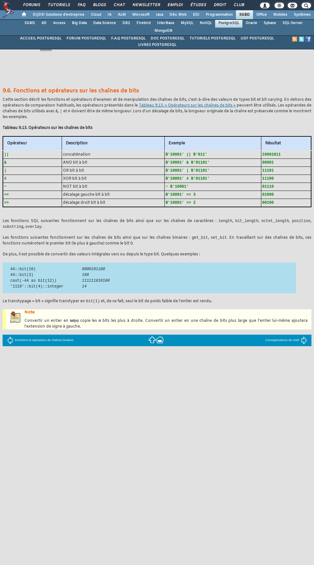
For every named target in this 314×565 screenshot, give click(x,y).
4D (44, 23)
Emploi (175, 5)
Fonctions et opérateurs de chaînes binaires (40, 344)
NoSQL (206, 23)
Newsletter (146, 5)
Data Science (104, 23)
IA (109, 15)
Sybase (270, 23)
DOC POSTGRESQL (167, 38)
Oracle (251, 23)
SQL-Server (293, 23)
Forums (31, 5)
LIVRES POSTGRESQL (157, 45)
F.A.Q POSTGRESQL (128, 38)
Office (261, 15)
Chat (119, 5)
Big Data (79, 23)
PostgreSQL (228, 23)
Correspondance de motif (286, 344)
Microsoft (140, 15)
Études (197, 5)
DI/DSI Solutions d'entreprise (58, 15)
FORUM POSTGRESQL (86, 38)
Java (159, 15)
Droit (219, 5)
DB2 (126, 23)
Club (238, 5)
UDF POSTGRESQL (257, 38)
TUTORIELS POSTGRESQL (212, 38)
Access (59, 23)
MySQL (187, 23)
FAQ (81, 5)
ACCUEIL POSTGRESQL (40, 38)
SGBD (244, 15)
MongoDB (163, 31)
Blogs (99, 5)
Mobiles (280, 15)
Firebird (143, 23)
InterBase (165, 23)
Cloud (96, 15)
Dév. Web (178, 15)
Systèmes (302, 15)
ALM (122, 15)
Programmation (219, 15)
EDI (196, 15)
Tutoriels (58, 5)
